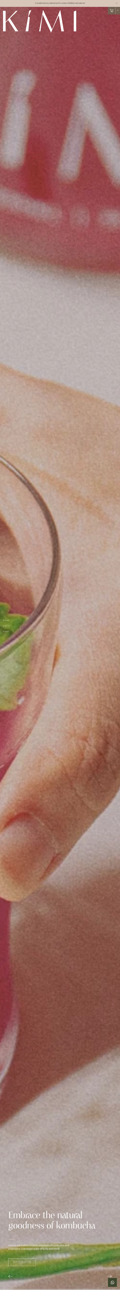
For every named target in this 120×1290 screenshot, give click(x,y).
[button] (114, 10)
